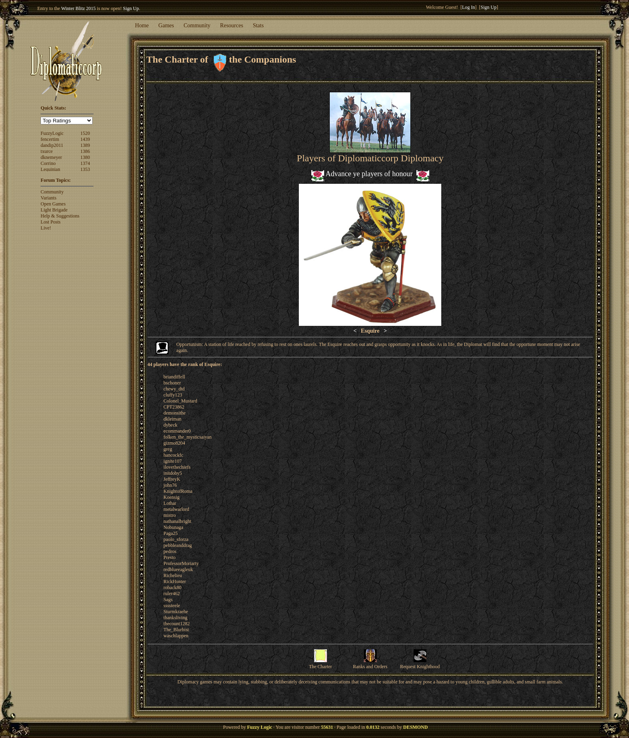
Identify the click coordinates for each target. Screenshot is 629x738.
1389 (85, 145)
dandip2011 (52, 145)
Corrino (48, 163)
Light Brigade (54, 210)
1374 (85, 163)
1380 (85, 157)
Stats (258, 25)
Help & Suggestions (60, 216)
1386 (85, 151)
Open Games (53, 204)
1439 (85, 139)
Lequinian (50, 169)
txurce (47, 151)
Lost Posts (51, 222)
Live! (46, 228)
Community (197, 25)
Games (166, 25)
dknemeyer (51, 157)
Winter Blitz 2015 (78, 8)
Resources (231, 25)
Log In (468, 7)
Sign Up (131, 8)
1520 (85, 133)
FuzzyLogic (52, 133)
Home (142, 25)
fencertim (50, 139)
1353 (85, 169)
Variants (48, 198)
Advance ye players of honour (369, 174)
